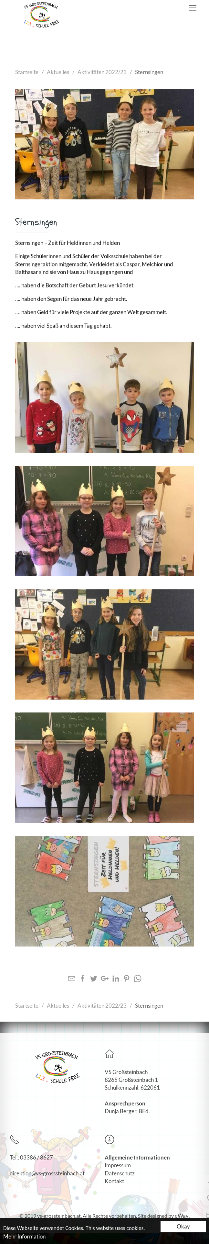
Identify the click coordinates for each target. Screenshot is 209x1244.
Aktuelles (58, 72)
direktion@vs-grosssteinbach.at (47, 1173)
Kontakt (114, 1181)
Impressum (118, 1165)
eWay (182, 1215)
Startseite (26, 72)
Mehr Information (24, 1237)
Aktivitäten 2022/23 (102, 72)
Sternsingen (149, 72)
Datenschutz (120, 1173)
